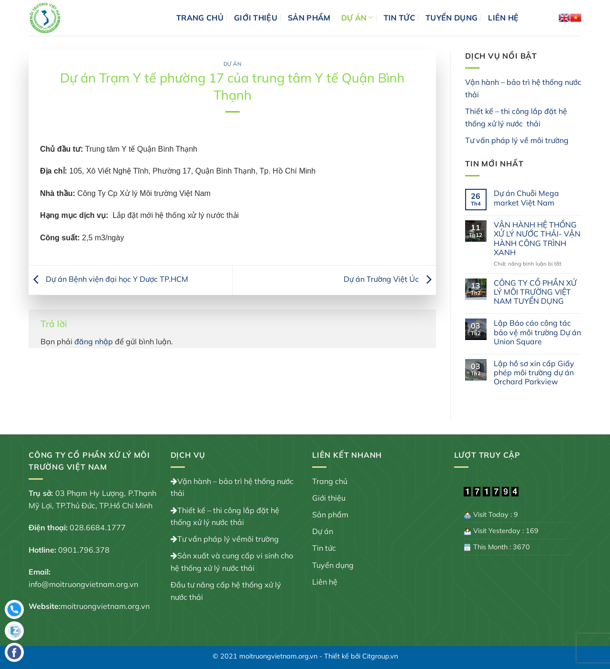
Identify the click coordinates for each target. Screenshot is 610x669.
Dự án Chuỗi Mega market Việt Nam (526, 198)
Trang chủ (200, 17)
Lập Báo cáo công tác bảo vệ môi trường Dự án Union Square (537, 332)
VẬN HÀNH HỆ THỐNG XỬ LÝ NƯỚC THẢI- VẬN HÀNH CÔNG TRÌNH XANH (537, 238)
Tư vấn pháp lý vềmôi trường (228, 539)
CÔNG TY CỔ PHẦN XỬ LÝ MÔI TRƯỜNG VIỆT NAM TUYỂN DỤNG (535, 292)
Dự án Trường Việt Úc (390, 279)
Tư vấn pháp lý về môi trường (517, 140)
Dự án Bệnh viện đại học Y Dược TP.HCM (108, 279)
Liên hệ (503, 17)
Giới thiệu (255, 17)
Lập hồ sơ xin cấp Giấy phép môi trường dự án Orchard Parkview (534, 372)
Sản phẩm (309, 17)
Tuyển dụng (452, 17)
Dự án (357, 17)
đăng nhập (93, 341)
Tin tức (399, 17)
